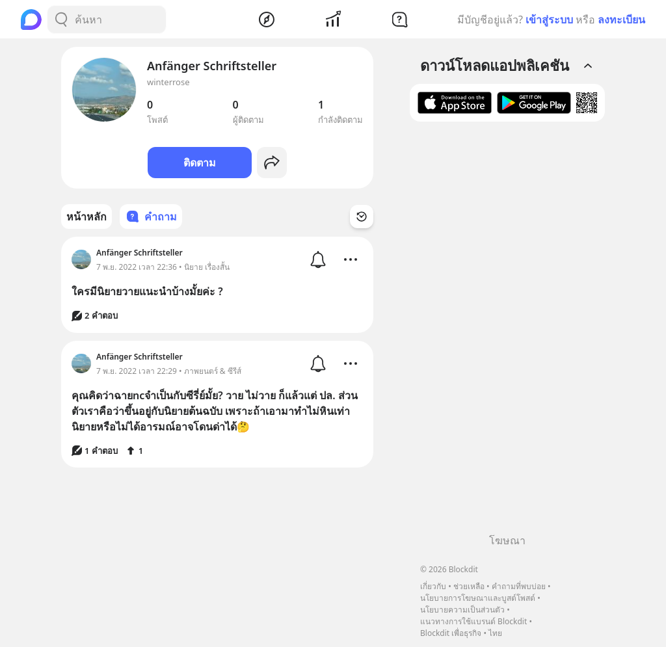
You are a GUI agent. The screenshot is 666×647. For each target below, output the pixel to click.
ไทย (495, 633)
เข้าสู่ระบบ (549, 19)
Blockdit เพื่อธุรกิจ (450, 633)
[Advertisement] (507, 332)
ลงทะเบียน (621, 19)
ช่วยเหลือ (469, 586)
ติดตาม (199, 162)
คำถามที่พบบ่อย (519, 586)
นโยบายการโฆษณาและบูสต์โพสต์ (477, 597)
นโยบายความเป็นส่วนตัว (462, 609)
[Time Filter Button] (361, 216)
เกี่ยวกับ (433, 586)
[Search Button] (61, 19)
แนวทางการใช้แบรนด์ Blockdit (473, 621)
